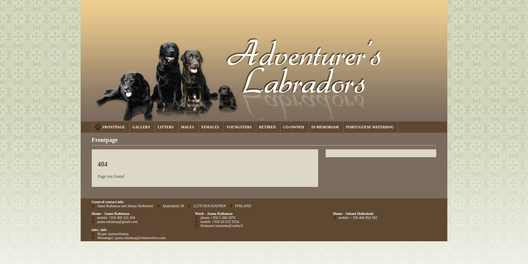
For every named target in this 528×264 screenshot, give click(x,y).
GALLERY (141, 127)
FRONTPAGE (113, 127)
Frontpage (105, 140)
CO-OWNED (293, 127)
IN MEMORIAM (325, 127)
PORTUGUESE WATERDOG (370, 127)
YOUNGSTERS (239, 127)
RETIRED (267, 127)
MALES (187, 127)
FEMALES (210, 127)
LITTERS (165, 127)
